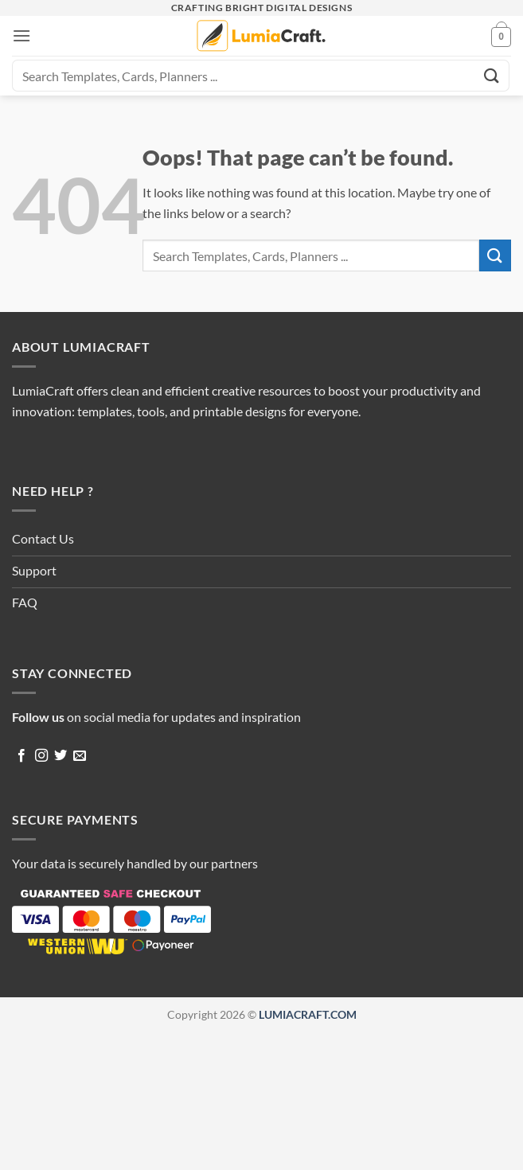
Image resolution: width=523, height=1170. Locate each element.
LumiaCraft (43, 390)
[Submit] (492, 75)
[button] (21, 35)
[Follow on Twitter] (60, 756)
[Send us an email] (79, 756)
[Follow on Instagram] (41, 756)
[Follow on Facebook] (21, 756)
